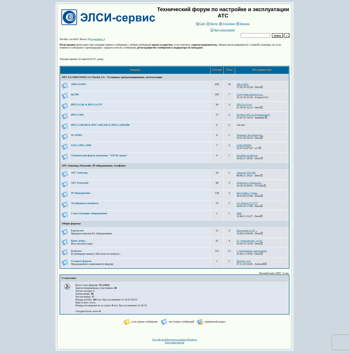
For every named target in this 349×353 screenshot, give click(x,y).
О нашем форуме (81, 260)
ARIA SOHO (78, 84)
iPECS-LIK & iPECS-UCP (86, 104)
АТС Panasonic (80, 182)
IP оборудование (80, 192)
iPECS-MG (77, 114)
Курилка (76, 250)
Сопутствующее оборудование (89, 213)
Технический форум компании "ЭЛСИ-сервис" (99, 155)
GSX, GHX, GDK (81, 145)
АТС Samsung (79, 172)
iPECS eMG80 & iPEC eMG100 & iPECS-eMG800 (100, 124)
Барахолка (77, 230)
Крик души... (79, 240)
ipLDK (75, 94)
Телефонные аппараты (85, 203)
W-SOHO (76, 134)
